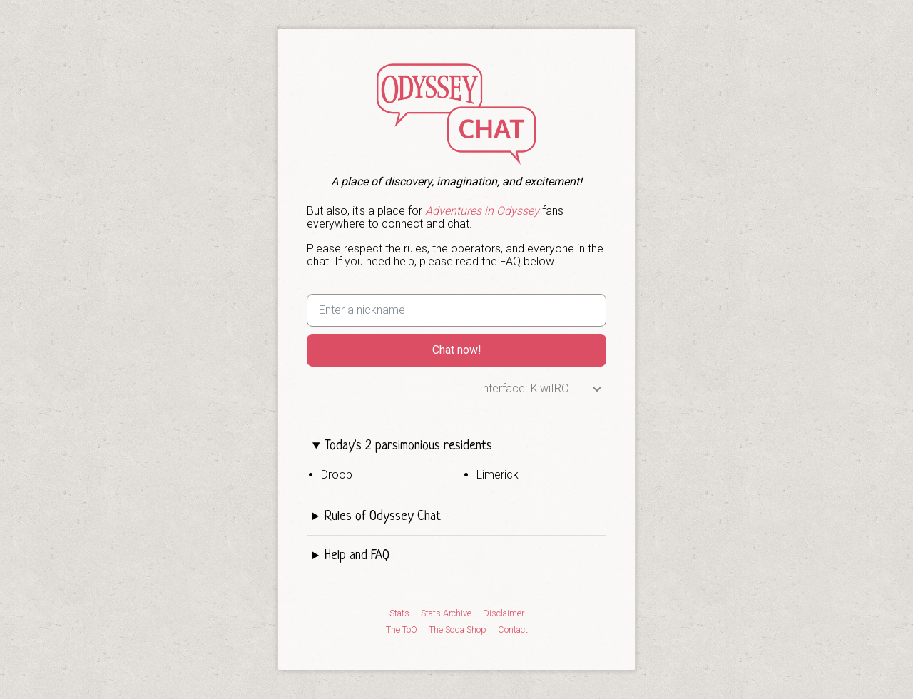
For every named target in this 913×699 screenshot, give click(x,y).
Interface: (503, 388)
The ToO (401, 630)
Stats (399, 613)
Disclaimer (503, 613)
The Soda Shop (457, 630)
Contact (513, 630)
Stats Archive (446, 613)
